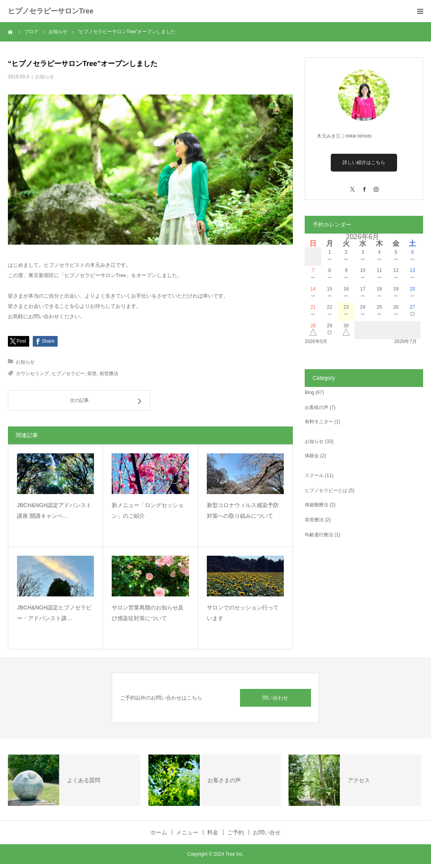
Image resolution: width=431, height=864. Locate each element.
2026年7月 (405, 341)
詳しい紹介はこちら (364, 162)
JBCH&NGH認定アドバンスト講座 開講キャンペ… (54, 510)
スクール (314, 475)
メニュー (187, 832)
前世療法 (108, 373)
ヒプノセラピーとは (326, 490)
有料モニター (319, 421)
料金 (212, 832)
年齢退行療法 (319, 535)
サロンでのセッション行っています (243, 612)
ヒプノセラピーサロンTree (51, 11)
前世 (92, 373)
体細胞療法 (316, 504)
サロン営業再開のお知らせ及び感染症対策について (148, 612)
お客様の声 (316, 407)
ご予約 (235, 832)
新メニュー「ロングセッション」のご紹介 (148, 510)
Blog (309, 392)
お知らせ (44, 76)
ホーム (158, 832)
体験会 (312, 455)
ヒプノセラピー (68, 373)
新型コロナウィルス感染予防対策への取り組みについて (243, 510)
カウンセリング (32, 373)
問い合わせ (275, 698)
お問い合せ (267, 832)
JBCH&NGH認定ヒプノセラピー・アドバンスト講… (54, 612)
